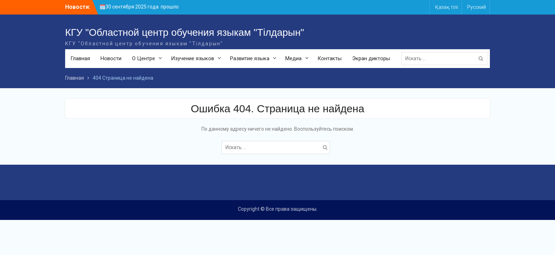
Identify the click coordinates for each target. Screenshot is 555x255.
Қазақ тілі (446, 7)
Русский (476, 7)
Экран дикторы (371, 58)
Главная (80, 58)
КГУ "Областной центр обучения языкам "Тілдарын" (184, 32)
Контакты (329, 58)
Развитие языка (249, 58)
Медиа (293, 58)
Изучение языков (192, 58)
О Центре (143, 58)
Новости (111, 58)
